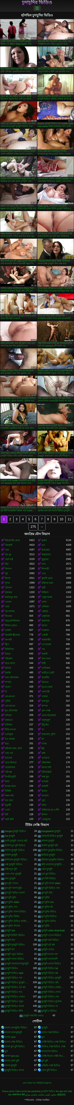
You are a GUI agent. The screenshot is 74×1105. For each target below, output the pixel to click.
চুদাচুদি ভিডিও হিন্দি (14, 1010)
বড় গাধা (9, 800)
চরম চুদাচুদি (10, 878)
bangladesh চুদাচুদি (51, 831)
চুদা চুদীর (46, 925)
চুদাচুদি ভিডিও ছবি (50, 982)
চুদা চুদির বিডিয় (12, 916)
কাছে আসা (10, 663)
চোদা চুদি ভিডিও (49, 1070)
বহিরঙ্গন (8, 658)
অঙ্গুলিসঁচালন (12, 620)
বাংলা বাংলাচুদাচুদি (13, 1032)
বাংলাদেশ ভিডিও (50, 1051)
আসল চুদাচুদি (48, 840)
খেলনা (8, 601)
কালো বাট (46, 767)
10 (61, 519)
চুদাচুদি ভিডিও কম (50, 973)
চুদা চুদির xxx (48, 902)
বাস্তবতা (8, 720)
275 (33, 526)
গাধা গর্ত (9, 753)
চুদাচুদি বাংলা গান (50, 954)
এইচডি (45, 611)
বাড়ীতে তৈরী (48, 672)
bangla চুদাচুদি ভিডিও (15, 831)
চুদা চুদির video (12, 902)
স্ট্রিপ (7, 644)
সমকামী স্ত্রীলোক (12, 635)
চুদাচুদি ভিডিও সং (50, 1006)
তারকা (45, 696)
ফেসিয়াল (46, 668)
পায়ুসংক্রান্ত (47, 597)
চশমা (7, 781)
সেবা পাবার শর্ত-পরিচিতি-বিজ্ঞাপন (36, 1083)
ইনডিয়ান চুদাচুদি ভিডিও (16, 859)
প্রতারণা (45, 757)
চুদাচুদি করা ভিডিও (50, 940)
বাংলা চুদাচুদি (11, 1065)
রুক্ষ (43, 753)
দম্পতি (8, 682)
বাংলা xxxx (10, 1037)
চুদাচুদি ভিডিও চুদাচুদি (51, 977)
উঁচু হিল (45, 724)
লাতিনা (8, 715)
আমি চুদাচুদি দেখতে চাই (16, 840)
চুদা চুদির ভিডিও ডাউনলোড (17, 921)
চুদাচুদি (45, 1027)
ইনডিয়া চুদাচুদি (48, 855)
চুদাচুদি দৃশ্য (10, 949)
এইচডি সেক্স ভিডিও (51, 1065)
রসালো (45, 795)
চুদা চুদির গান (11, 907)
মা (6, 691)
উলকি (8, 672)
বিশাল (44, 814)
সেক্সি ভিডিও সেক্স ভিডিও (54, 1041)
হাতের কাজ (47, 687)
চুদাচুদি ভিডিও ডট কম (15, 987)
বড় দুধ (8, 554)
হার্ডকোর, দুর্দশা (48, 734)
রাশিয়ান (8, 724)
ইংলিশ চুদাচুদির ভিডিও (52, 850)
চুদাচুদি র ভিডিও (49, 1010)
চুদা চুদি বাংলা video (51, 883)
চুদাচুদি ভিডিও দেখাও (15, 996)
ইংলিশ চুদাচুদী (11, 855)
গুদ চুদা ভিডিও (49, 873)
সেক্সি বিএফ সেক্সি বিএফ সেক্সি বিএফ (54, 1056)
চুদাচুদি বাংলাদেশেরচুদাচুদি (17, 963)
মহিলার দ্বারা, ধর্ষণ (13, 748)
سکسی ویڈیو (31, 1094)
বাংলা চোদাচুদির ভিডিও (16, 1027)
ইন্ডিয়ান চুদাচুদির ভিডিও (53, 859)
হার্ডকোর (46, 549)
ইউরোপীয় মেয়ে (12, 540)
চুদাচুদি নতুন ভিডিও (14, 954)
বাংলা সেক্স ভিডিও (50, 1032)
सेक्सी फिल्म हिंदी (18, 1094)
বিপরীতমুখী (10, 776)
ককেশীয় (45, 677)
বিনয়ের (8, 616)
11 (69, 519)
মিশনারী (45, 568)
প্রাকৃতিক (46, 616)
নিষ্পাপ (8, 568)
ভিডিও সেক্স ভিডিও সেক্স (53, 1046)
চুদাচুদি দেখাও (48, 949)
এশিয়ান (45, 606)
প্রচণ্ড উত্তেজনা (49, 715)
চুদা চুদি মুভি (10, 897)
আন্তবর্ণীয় (46, 639)
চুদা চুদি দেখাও (11, 883)
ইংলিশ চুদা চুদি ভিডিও (15, 845)
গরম (7, 606)
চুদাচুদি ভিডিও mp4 (14, 973)
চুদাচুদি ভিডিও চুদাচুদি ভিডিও (17, 982)
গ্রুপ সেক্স (46, 710)
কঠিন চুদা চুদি (11, 869)
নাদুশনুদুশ (46, 720)
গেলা (7, 809)
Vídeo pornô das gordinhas (28, 1091)
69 (43, 748)
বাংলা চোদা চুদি (12, 1060)
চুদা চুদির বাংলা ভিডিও (15, 911)
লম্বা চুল (45, 776)
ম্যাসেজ (8, 757)
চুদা (43, 1037)
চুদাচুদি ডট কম (48, 944)
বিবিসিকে (9, 649)
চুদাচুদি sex (10, 930)
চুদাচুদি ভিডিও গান (13, 977)
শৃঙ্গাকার (8, 592)
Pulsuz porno (8, 1091)
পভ (43, 649)
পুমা (43, 800)
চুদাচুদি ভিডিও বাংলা (14, 1006)
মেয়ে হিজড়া (11, 762)
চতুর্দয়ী (8, 805)
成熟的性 (61, 1094)
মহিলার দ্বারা (47, 583)
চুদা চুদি (45, 1060)
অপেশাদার (10, 611)
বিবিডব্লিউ (46, 772)
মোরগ (8, 687)
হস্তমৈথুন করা (11, 597)
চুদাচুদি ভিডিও (11, 968)
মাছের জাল (10, 786)
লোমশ (8, 630)
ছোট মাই (9, 559)
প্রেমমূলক (46, 819)
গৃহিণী (7, 701)
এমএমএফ (10, 696)
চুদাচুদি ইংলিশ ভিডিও (15, 935)
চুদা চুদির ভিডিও (49, 916)
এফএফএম (10, 705)
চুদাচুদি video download (53, 930)
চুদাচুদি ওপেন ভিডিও (51, 935)
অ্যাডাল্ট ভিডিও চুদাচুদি (52, 836)
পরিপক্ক (8, 772)
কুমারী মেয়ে (47, 578)
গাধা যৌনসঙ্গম (12, 677)
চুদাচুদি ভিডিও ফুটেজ (52, 1001)
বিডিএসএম (10, 729)
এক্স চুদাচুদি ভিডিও (13, 864)
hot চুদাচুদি (10, 836)
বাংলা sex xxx (12, 1056)
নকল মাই (9, 795)
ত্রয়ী (43, 587)
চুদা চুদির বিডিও (49, 911)
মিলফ (7, 578)
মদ (43, 739)
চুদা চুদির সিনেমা (12, 925)
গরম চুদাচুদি (47, 869)
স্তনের (44, 791)
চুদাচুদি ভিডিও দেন (50, 996)
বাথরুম (45, 781)
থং (43, 729)
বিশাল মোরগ (11, 625)
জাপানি (8, 639)
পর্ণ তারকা (46, 644)
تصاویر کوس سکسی (47, 1094)
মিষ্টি (44, 663)
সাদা (44, 564)
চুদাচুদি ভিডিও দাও (13, 992)
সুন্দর (7, 583)
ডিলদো (45, 682)
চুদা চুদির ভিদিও (49, 921)
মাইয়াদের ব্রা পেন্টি (50, 809)
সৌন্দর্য (8, 587)
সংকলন (45, 630)
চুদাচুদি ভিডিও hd (50, 968)
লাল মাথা (46, 658)
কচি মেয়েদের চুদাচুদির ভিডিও (54, 864)
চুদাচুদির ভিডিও (37, 2)
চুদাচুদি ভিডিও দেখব (51, 992)
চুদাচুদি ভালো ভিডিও (51, 963)
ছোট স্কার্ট (9, 819)
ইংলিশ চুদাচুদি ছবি (50, 845)
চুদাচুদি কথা (10, 940)
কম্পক (45, 705)
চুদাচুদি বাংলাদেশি (50, 958)
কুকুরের (45, 559)
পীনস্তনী (8, 545)
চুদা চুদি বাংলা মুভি (13, 888)
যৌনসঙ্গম (46, 762)
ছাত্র (7, 743)
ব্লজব (44, 540)
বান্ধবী (45, 653)
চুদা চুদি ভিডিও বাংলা (15, 892)
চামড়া (7, 653)
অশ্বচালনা (46, 554)
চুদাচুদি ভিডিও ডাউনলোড (54, 987)
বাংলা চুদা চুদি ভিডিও (15, 1046)
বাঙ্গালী (45, 786)
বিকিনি (8, 791)
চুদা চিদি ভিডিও (49, 878)
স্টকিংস (45, 592)
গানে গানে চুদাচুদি (13, 873)
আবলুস (45, 701)
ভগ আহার (10, 739)
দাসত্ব (44, 743)
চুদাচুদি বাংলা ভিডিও (14, 958)
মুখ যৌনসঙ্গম (11, 710)
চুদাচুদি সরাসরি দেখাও (33, 1015)
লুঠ (6, 573)
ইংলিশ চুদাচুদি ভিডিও (15, 850)
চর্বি (6, 814)
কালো (44, 625)
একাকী (45, 635)
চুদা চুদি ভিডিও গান (51, 888)
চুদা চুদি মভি (47, 892)
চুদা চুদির (46, 897)
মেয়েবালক (10, 767)
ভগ (43, 545)
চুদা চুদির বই (47, 907)
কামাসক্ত (46, 620)
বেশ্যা (44, 601)
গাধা (7, 549)
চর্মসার (8, 668)
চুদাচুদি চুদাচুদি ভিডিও (15, 944)
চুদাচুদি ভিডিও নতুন (14, 1001)
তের (44, 573)
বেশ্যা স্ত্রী (45, 691)
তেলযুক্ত (9, 734)
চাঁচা (6, 564)
